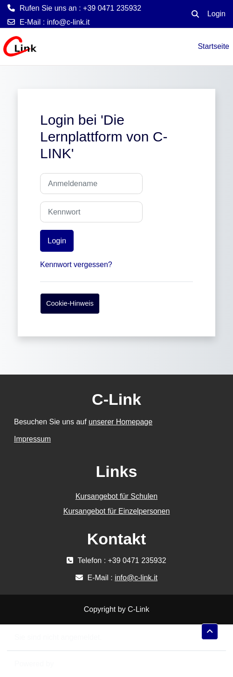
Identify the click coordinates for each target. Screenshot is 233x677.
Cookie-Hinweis (70, 303)
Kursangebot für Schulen (116, 496)
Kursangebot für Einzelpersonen (116, 511)
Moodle (68, 664)
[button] (195, 14)
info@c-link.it (68, 22)
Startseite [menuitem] (213, 46)
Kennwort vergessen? (76, 264)
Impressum (32, 439)
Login (216, 14)
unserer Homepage (120, 422)
